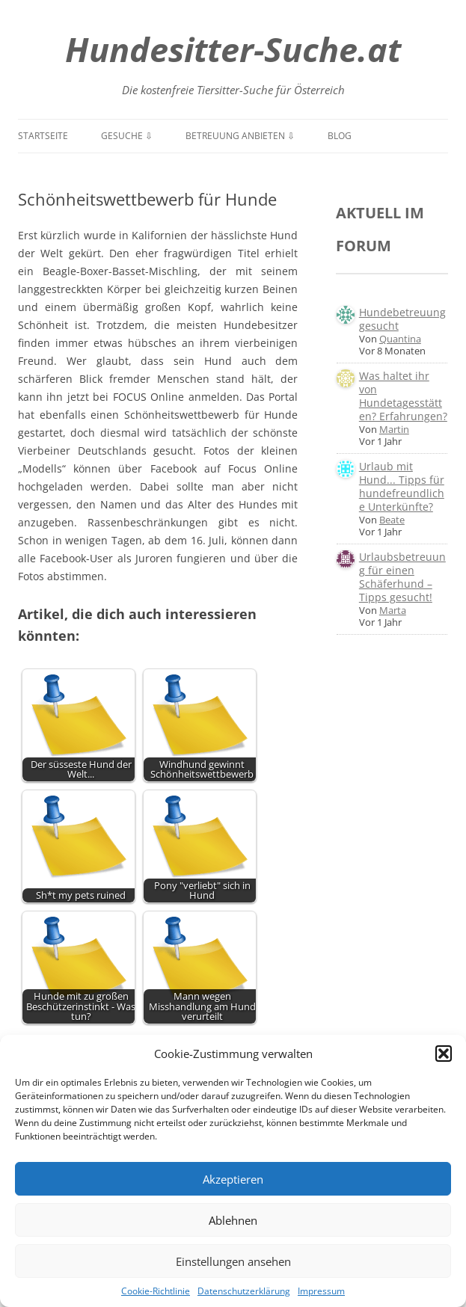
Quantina (400, 338)
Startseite (43, 135)
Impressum (321, 1291)
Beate (392, 519)
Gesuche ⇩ (127, 135)
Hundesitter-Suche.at (233, 49)
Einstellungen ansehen (233, 1261)
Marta (392, 610)
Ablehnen (233, 1220)
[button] (443, 1053)
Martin (394, 429)
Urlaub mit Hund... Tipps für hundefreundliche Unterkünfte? (401, 486)
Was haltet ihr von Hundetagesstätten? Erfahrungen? (403, 396)
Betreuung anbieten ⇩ (240, 135)
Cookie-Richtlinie (155, 1291)
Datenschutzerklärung (243, 1291)
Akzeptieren (233, 1179)
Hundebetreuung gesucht (402, 319)
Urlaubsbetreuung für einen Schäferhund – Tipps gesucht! (402, 577)
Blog (340, 135)
